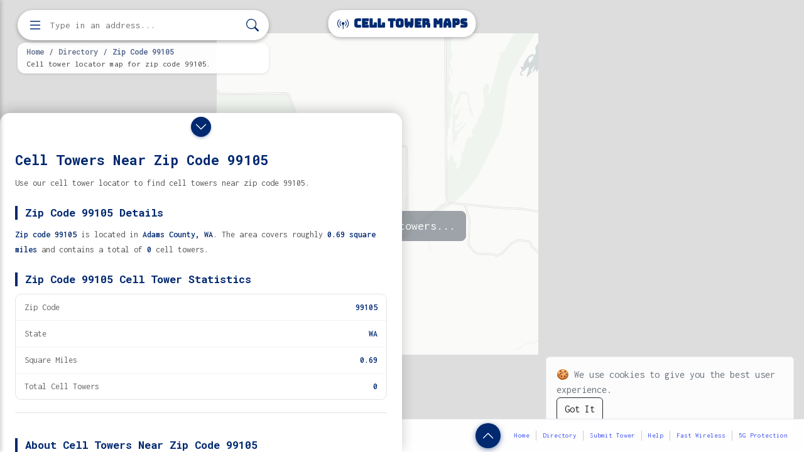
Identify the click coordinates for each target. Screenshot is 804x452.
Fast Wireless (700, 435)
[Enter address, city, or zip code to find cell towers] (144, 25)
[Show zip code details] (488, 435)
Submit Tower (612, 435)
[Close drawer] (201, 127)
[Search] (252, 25)
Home (35, 51)
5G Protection (763, 435)
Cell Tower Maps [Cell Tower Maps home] (402, 24)
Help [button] (655, 435)
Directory (78, 51)
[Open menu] (35, 25)
